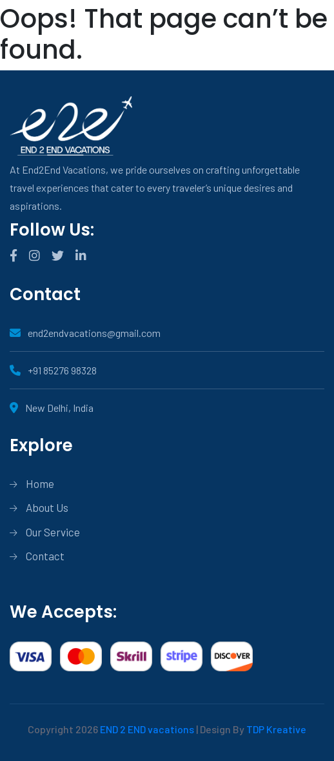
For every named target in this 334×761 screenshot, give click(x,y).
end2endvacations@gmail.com (85, 333)
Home (40, 483)
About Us (47, 507)
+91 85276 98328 (53, 370)
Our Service (53, 531)
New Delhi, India (51, 407)
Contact (45, 555)
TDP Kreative (276, 729)
